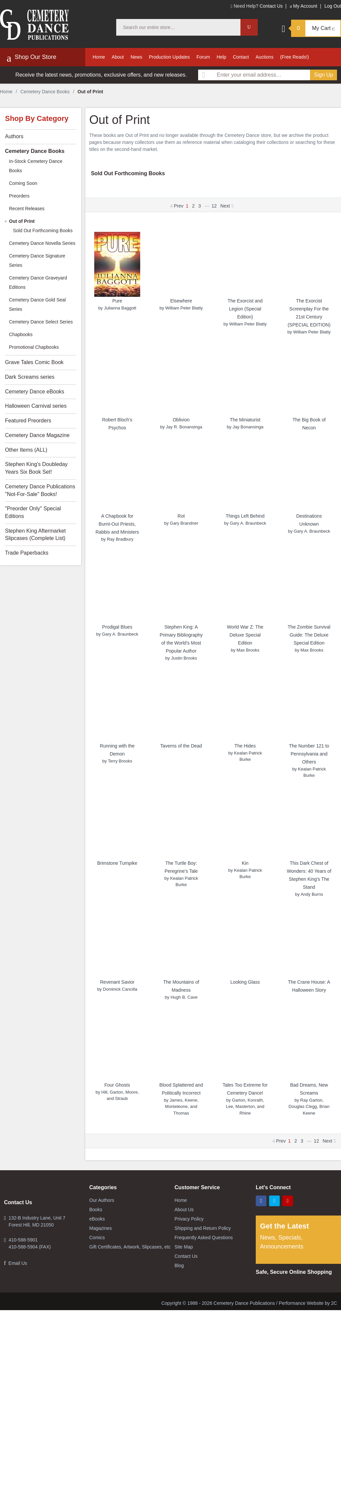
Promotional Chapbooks (34, 347)
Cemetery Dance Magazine (37, 435)
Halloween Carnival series (36, 406)
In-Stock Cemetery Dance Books (35, 166)
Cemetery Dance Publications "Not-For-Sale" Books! (40, 490)
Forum (203, 57)
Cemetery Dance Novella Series (42, 243)
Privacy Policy (188, 1219)
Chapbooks (21, 334)
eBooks (97, 1219)
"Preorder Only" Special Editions (33, 512)
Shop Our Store (31, 58)
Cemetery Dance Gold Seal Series (37, 304)
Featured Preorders (28, 420)
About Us (184, 1209)
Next (227, 206)
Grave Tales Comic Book (34, 362)
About (118, 57)
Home (99, 57)
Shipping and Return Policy (202, 1228)
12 (214, 206)
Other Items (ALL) (26, 450)
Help (221, 57)
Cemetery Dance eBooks (34, 391)
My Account (303, 6)
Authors (14, 136)
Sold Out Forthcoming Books (128, 173)
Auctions (264, 57)
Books (95, 1209)
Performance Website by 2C (308, 1303)
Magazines (100, 1228)
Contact (241, 57)
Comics (97, 1237)
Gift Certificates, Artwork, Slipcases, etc (129, 1247)
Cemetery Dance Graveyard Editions (38, 282)
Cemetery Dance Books (45, 91)
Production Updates (169, 57)
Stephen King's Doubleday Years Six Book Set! (36, 468)
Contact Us (271, 6)
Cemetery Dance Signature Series (37, 260)
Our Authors (101, 1200)
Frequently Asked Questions (203, 1237)
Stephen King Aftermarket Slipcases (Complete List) (35, 534)
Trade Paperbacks (26, 553)
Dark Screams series (29, 377)
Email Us (17, 1263)
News (136, 57)
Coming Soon (23, 183)
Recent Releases (27, 208)
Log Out (332, 6)
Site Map (183, 1247)
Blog (179, 1265)
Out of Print (22, 221)
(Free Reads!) (294, 57)
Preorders (19, 196)
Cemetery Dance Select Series (41, 321)
